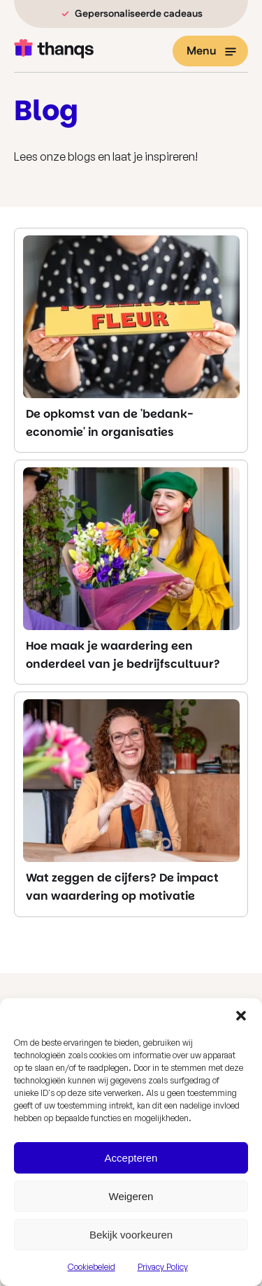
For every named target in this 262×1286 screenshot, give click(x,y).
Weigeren (131, 1196)
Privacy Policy (163, 1267)
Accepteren (131, 1158)
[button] (241, 1016)
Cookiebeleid (91, 1267)
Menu (212, 51)
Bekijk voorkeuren (131, 1235)
